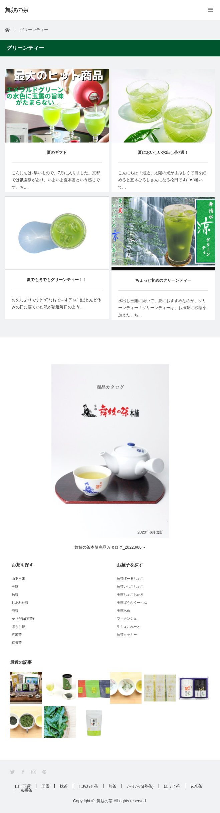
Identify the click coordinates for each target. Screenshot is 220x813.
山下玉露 (18, 578)
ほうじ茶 (18, 626)
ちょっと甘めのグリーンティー (163, 283)
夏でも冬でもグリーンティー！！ (57, 280)
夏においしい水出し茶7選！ (163, 152)
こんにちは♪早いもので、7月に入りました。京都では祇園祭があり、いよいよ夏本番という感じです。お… (56, 180)
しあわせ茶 (20, 602)
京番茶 (17, 642)
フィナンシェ (127, 618)
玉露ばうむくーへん (132, 602)
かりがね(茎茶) (23, 618)
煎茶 (15, 610)
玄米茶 (17, 634)
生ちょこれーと (128, 626)
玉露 (15, 586)
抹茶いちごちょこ (130, 586)
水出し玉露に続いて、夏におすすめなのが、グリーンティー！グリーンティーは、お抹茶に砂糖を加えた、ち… (162, 310)
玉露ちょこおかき (130, 594)
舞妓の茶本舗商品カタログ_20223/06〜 (110, 545)
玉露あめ (123, 610)
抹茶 (15, 594)
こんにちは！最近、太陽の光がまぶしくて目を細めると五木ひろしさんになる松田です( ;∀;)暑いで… (162, 180)
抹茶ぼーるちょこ (130, 578)
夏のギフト (57, 152)
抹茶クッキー (127, 634)
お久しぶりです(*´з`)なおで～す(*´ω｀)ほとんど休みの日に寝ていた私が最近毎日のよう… (56, 304)
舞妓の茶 (104, 801)
